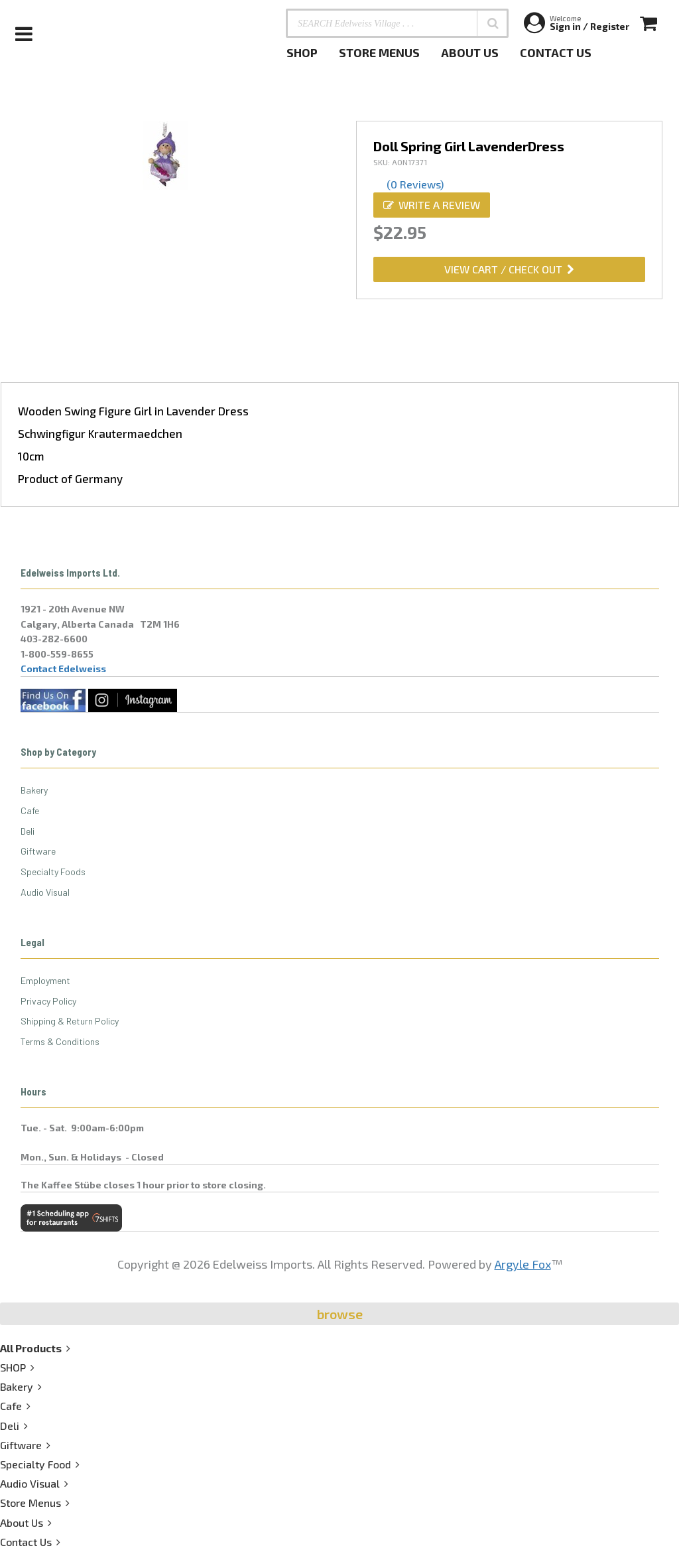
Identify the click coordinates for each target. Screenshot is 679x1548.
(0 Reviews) (415, 184)
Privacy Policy (48, 1001)
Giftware (38, 851)
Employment (45, 980)
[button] (493, 23)
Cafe (30, 810)
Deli (27, 831)
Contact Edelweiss (63, 668)
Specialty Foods (53, 871)
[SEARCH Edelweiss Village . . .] (397, 23)
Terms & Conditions (60, 1041)
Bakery (34, 790)
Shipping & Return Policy (70, 1020)
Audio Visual (45, 892)
